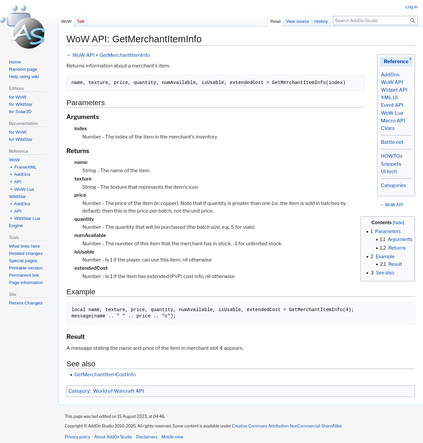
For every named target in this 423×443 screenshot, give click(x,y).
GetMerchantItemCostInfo (104, 375)
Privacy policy (77, 436)
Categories (393, 185)
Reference (396, 61)
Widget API (394, 90)
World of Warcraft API (118, 391)
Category (79, 391)
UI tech (389, 172)
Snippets (391, 164)
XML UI (389, 98)
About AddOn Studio (113, 436)
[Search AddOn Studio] (375, 20)
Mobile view (172, 436)
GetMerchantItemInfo (124, 55)
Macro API (393, 121)
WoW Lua (392, 113)
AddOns (390, 75)
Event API (392, 105)
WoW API (392, 82)
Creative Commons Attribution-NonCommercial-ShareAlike (286, 425)
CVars (388, 128)
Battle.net (392, 142)
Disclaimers (147, 436)
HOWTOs (391, 156)
